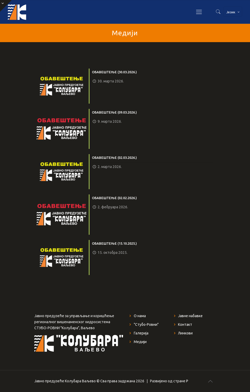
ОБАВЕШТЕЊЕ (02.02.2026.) (114, 198)
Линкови (185, 333)
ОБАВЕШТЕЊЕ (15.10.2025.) (114, 243)
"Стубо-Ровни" (146, 324)
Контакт (185, 324)
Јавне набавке (190, 316)
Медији (140, 342)
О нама (140, 316)
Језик (233, 12)
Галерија (141, 333)
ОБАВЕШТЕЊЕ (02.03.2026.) (114, 157)
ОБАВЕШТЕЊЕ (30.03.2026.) (114, 72)
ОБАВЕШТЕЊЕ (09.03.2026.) (114, 112)
